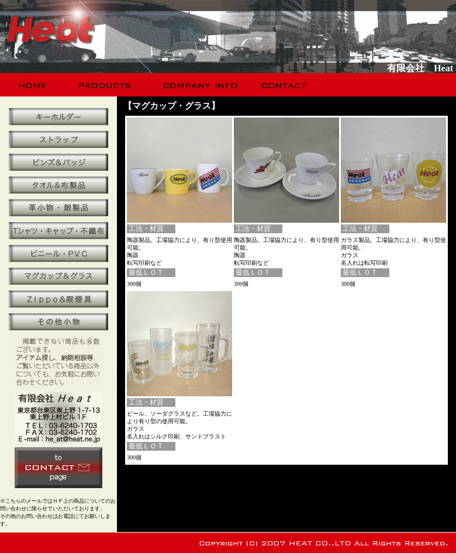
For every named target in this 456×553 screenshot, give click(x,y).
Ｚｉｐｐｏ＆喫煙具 (58, 299)
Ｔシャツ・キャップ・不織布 (58, 230)
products (106, 84)
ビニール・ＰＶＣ (58, 253)
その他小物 (58, 321)
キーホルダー (58, 116)
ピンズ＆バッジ (58, 162)
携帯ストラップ (58, 139)
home (33, 84)
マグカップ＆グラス (58, 276)
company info (198, 84)
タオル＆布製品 (58, 185)
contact (285, 84)
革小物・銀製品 (58, 207)
